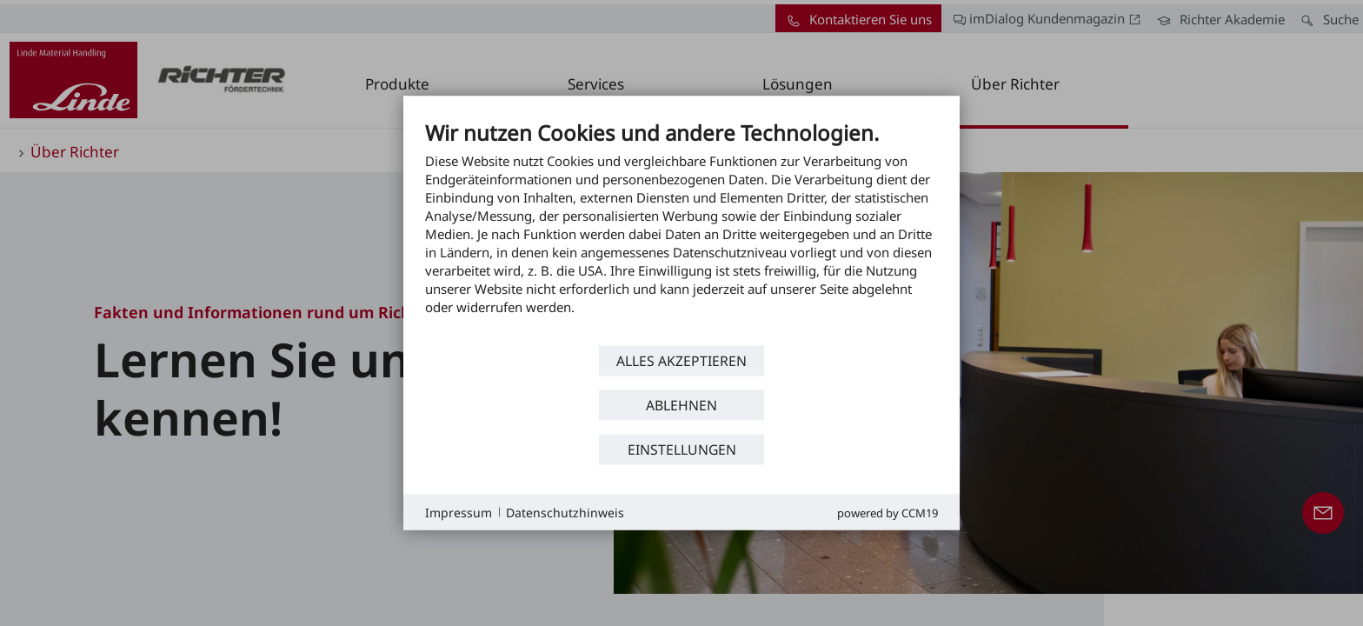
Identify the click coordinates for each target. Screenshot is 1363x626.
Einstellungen (682, 448)
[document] (681, 231)
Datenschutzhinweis (565, 511)
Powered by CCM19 (887, 513)
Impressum (458, 511)
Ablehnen (681, 404)
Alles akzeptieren (681, 360)
